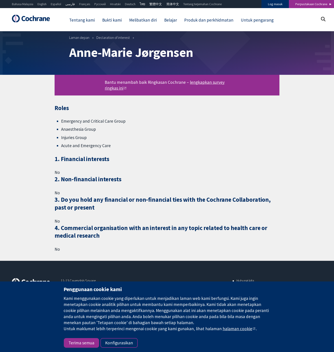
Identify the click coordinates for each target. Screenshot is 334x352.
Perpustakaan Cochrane (311, 4)
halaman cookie (237, 328)
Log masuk (275, 4)
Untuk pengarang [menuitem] (257, 20)
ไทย (142, 4)
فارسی (70, 4)
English (42, 4)
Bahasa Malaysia (22, 4)
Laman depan (79, 37)
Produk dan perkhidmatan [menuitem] (208, 20)
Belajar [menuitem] (170, 20)
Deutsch (130, 4)
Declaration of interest (113, 37)
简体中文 (172, 4)
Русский (100, 4)
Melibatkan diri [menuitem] (143, 20)
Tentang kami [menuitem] (82, 20)
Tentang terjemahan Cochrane (202, 4)
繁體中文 (155, 4)
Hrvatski (115, 4)
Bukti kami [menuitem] (112, 20)
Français (84, 4)
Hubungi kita (245, 280)
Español (56, 4)
